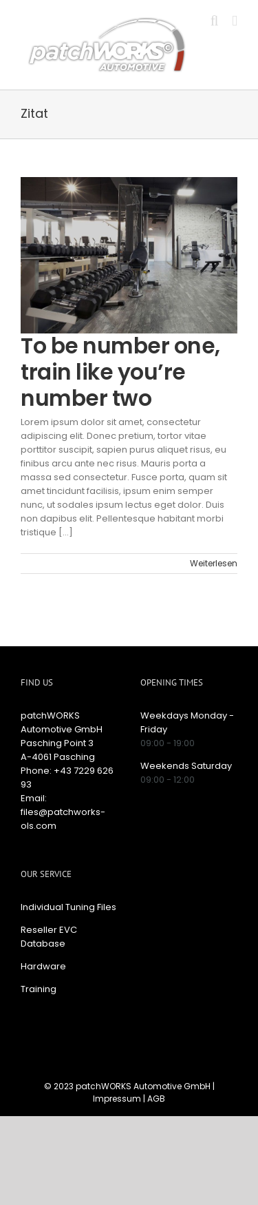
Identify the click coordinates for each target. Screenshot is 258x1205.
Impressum (117, 1098)
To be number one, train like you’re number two (120, 372)
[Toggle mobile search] (215, 21)
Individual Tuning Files (68, 907)
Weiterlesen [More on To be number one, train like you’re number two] (213, 563)
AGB (156, 1098)
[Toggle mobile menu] (234, 21)
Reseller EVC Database (49, 936)
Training (38, 989)
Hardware (43, 966)
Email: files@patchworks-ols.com (63, 812)
